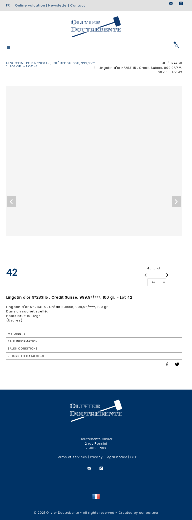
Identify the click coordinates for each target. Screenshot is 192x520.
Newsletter (58, 5)
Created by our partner (138, 512)
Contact (77, 5)
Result (177, 63)
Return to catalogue (26, 356)
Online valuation (30, 5)
